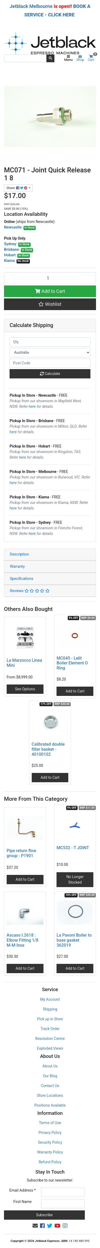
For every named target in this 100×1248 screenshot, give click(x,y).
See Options (25, 689)
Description (19, 554)
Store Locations (50, 1095)
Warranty (17, 566)
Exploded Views (50, 1048)
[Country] (50, 352)
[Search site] (50, 58)
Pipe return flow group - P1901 (21, 853)
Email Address (22, 1190)
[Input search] (25, 58)
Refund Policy (50, 1162)
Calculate (50, 374)
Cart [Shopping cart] (92, 58)
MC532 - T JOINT (73, 847)
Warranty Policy (50, 1152)
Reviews (30, 591)
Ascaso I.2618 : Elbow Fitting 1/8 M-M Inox (22, 940)
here (32, 406)
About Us (50, 1066)
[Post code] (50, 363)
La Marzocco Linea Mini (24, 663)
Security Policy (50, 1142)
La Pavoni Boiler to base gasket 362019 (74, 940)
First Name (22, 1202)
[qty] (50, 342)
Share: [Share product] (17, 188)
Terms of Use (50, 1123)
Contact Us (50, 1086)
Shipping (50, 1009)
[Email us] (35, 1226)
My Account (50, 999)
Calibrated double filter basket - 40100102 (48, 749)
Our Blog (50, 1076)
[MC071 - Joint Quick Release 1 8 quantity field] (50, 278)
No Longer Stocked (75, 879)
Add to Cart (50, 291)
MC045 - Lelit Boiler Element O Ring (72, 663)
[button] (50, 304)
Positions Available (50, 1105)
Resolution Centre (50, 1038)
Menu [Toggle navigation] (68, 58)
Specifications (21, 578)
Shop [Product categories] (80, 58)
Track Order (49, 1029)
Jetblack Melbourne (31, 6)
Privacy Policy (49, 1132)
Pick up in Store (50, 1019)
